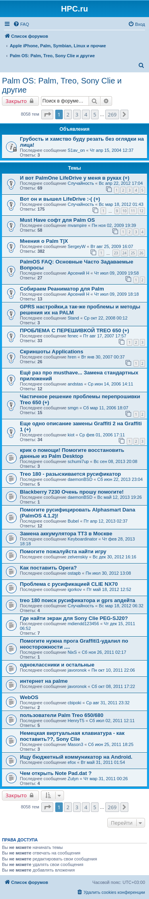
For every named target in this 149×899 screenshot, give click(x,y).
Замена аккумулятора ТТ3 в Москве (66, 534)
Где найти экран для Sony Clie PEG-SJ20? (74, 618)
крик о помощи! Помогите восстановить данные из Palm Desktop (72, 453)
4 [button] (85, 114)
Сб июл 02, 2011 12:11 (112, 720)
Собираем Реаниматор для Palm (62, 289)
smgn (73, 407)
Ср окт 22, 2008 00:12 (106, 318)
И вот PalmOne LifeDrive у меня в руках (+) (75, 178)
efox (72, 762)
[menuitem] (21, 24)
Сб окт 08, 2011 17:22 (113, 686)
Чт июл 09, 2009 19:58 (116, 273)
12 (141, 210)
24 (124, 253)
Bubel (73, 521)
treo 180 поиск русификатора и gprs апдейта (77, 600)
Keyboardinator (82, 539)
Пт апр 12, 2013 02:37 (106, 521)
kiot (71, 434)
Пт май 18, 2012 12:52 (109, 589)
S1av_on (76, 150)
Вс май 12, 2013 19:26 (119, 497)
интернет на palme (44, 681)
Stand (73, 318)
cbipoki (74, 702)
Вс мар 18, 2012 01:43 (121, 204)
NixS (72, 652)
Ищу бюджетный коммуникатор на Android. (76, 757)
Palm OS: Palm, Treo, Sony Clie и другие (62, 85)
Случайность (81, 183)
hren (72, 357)
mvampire (77, 225)
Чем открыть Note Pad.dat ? (56, 773)
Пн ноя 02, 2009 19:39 (114, 225)
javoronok (77, 670)
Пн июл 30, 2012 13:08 (108, 573)
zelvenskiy (78, 556)
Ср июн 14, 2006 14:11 (110, 384)
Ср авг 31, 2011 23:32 (108, 702)
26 (141, 253)
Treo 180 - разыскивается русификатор (70, 474)
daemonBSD (80, 479)
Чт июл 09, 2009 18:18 (116, 294)
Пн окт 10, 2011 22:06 (113, 670)
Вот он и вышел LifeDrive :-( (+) (60, 199)
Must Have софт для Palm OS (57, 220)
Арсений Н (78, 273)
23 (116, 253)
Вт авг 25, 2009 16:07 (112, 246)
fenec (73, 335)
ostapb (74, 573)
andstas (75, 384)
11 (133, 210)
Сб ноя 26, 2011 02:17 (104, 652)
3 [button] (76, 114)
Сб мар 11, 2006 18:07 (105, 407)
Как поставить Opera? (48, 568)
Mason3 (75, 744)
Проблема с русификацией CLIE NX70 (69, 584)
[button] (47, 114)
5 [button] (94, 114)
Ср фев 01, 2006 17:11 (102, 434)
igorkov (74, 589)
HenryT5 (76, 720)
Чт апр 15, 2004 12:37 (112, 150)
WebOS (29, 697)
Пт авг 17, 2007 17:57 (104, 335)
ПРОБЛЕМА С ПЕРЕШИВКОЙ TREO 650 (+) (74, 330)
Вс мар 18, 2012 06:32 (121, 605)
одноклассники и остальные (57, 665)
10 (124, 210)
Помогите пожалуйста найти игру (63, 551)
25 (133, 253)
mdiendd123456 (83, 623)
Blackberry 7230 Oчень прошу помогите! (72, 492)
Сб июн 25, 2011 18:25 (111, 744)
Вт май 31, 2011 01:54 (103, 762)
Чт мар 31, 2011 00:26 (105, 778)
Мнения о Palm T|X (44, 241)
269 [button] (112, 114)
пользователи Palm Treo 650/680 (61, 715)
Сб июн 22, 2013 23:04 (120, 479)
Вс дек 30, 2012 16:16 (114, 556)
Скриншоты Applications (51, 352)
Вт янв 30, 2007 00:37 (102, 357)
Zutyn (73, 778)
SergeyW (76, 246)
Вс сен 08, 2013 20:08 (115, 461)
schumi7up (78, 461)
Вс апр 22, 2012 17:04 (121, 183)
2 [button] (67, 114)
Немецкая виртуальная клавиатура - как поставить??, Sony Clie (72, 736)
